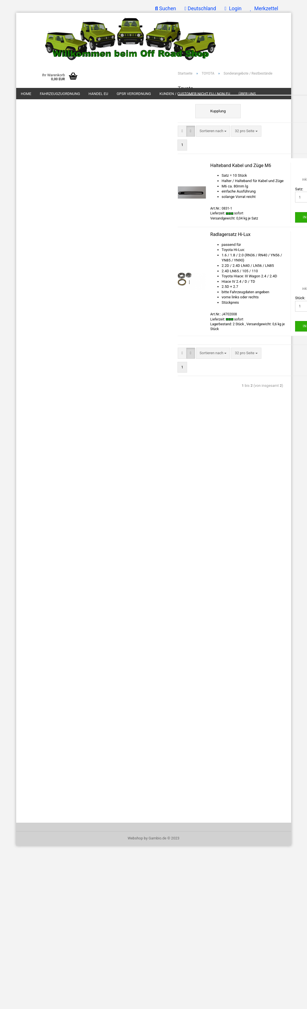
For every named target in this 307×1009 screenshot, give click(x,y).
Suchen (165, 8)
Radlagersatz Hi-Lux (230, 234)
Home (26, 94)
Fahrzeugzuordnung (60, 94)
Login (233, 8)
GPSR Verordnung (134, 94)
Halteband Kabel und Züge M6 (240, 165)
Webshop (135, 838)
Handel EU (98, 94)
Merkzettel (264, 8)
